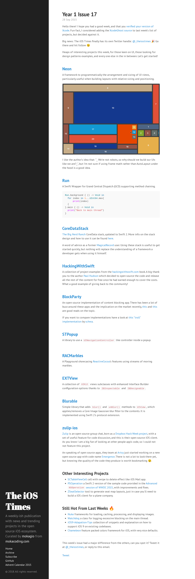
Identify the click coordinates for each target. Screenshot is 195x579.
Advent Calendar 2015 (18, 565)
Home (8, 548)
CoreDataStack (75, 228)
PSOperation (75, 483)
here (110, 238)
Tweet (65, 555)
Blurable (69, 401)
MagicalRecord (105, 245)
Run (65, 180)
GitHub (9, 561)
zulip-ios (70, 427)
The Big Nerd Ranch (74, 234)
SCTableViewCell (77, 479)
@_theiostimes (141, 41)
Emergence (108, 456)
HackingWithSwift (78, 266)
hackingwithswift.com (125, 272)
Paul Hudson (91, 276)
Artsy (121, 452)
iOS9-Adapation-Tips (80, 522)
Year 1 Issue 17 (79, 14)
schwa (89, 321)
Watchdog (73, 518)
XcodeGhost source (121, 30)
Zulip (65, 433)
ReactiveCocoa (101, 361)
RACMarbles (72, 355)
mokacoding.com (17, 541)
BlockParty (71, 296)
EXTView (70, 378)
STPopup (70, 334)
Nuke (71, 514)
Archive (9, 552)
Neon (67, 68)
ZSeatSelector (76, 491)
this (144, 306)
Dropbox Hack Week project (131, 433)
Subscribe (11, 556)
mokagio (28, 536)
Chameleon (74, 530)
